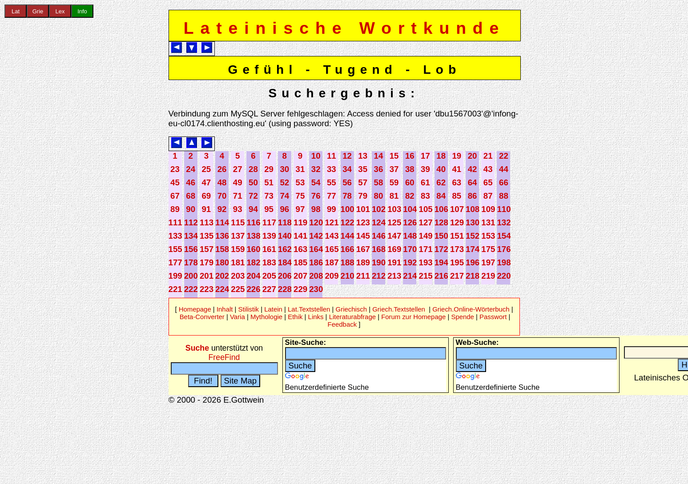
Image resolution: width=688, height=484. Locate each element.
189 (363, 262)
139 (269, 235)
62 (441, 182)
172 (441, 249)
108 (472, 209)
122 (347, 222)
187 (331, 262)
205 (269, 275)
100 (347, 209)
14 (378, 155)
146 (379, 235)
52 (284, 182)
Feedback (342, 324)
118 (285, 222)
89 (175, 209)
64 (472, 182)
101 (363, 209)
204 (253, 275)
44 (503, 169)
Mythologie (266, 316)
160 (253, 249)
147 (394, 235)
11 (331, 155)
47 (206, 182)
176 (504, 249)
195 (457, 262)
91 (206, 209)
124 (379, 222)
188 (347, 262)
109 (488, 209)
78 (347, 195)
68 (190, 195)
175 (488, 249)
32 (316, 169)
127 (426, 222)
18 (441, 155)
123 (363, 222)
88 (503, 195)
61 (425, 182)
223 (206, 289)
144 (347, 235)
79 (362, 195)
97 (300, 209)
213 (394, 275)
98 (316, 209)
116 (253, 222)
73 (269, 195)
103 (394, 209)
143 (331, 235)
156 (191, 249)
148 (410, 235)
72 (253, 195)
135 (206, 235)
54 (316, 182)
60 (409, 182)
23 (175, 169)
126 (410, 222)
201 (206, 275)
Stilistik (248, 309)
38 (409, 169)
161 (269, 249)
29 (269, 169)
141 (300, 235)
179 (206, 262)
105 (426, 209)
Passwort (493, 316)
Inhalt (225, 309)
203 (238, 275)
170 (410, 249)
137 (238, 235)
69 (206, 195)
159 (238, 249)
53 (300, 182)
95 (269, 209)
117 (269, 222)
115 (238, 222)
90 (190, 209)
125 (394, 222)
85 (456, 195)
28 (253, 169)
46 (190, 182)
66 (503, 182)
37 (394, 169)
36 (378, 169)
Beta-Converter (202, 316)
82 (409, 195)
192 (410, 262)
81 (394, 195)
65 (488, 182)
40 (441, 169)
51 (269, 182)
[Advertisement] (37, 146)
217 (457, 275)
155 (175, 249)
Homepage (195, 309)
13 (362, 155)
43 (488, 169)
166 (347, 249)
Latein (273, 309)
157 (206, 249)
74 (284, 195)
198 (504, 262)
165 (331, 249)
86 (472, 195)
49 (237, 182)
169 (394, 249)
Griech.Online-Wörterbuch (470, 309)
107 (457, 209)
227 (269, 289)
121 (331, 222)
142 (316, 235)
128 (441, 222)
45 (175, 182)
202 (222, 275)
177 (175, 262)
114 (222, 222)
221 (175, 289)
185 (300, 262)
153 (488, 235)
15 (394, 155)
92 (222, 209)
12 (347, 155)
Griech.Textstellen (398, 309)
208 (316, 275)
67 (175, 195)
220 (504, 275)
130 (472, 222)
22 (503, 155)
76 (316, 195)
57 (362, 182)
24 (190, 169)
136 (222, 235)
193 (426, 262)
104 (410, 209)
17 (425, 155)
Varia (237, 316)
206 (285, 275)
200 (191, 275)
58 (378, 182)
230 (316, 289)
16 (409, 155)
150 (441, 235)
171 (426, 249)
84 (441, 195)
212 (379, 275)
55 (331, 182)
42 (472, 169)
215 (426, 275)
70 (222, 195)
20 (472, 155)
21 (488, 155)
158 (222, 249)
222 (191, 289)
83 (425, 195)
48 (222, 182)
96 (284, 209)
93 (237, 209)
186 (316, 262)
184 (285, 262)
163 (300, 249)
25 (206, 169)
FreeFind (224, 357)
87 (488, 195)
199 (175, 275)
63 (456, 182)
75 (300, 195)
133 (175, 235)
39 (425, 169)
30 (284, 169)
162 (285, 249)
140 (285, 235)
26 (222, 169)
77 (331, 195)
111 (175, 222)
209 (331, 275)
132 (504, 222)
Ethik (295, 316)
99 (331, 209)
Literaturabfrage (352, 316)
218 (472, 275)
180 (222, 262)
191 (394, 262)
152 (472, 235)
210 (347, 275)
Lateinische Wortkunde (345, 28)
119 (300, 222)
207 (300, 275)
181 (238, 262)
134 (191, 235)
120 (316, 222)
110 (504, 209)
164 (316, 249)
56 (347, 182)
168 (379, 249)
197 (488, 262)
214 (410, 275)
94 (253, 209)
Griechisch (351, 309)
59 (394, 182)
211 (363, 275)
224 (222, 289)
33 (331, 169)
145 (363, 235)
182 (253, 262)
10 (316, 155)
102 (379, 209)
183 (269, 262)
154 (504, 235)
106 (441, 209)
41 (456, 169)
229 (300, 289)
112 (191, 222)
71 (237, 195)
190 (379, 262)
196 (472, 262)
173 (457, 249)
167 (363, 249)
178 (191, 262)
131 (488, 222)
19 (456, 155)
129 (457, 222)
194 (441, 262)
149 (426, 235)
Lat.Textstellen (309, 309)
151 (457, 235)
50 (253, 182)
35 (362, 169)
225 (238, 289)
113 (206, 222)
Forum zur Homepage (413, 316)
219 (488, 275)
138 (253, 235)
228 (285, 289)
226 (253, 289)
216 (441, 275)
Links (316, 316)
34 (347, 169)
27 (237, 169)
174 (472, 249)
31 (300, 169)
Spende (462, 316)
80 (378, 195)
